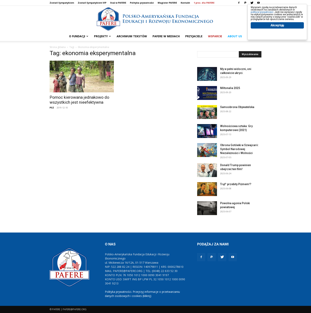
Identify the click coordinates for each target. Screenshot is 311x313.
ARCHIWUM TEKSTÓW (132, 36)
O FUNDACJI (78, 36)
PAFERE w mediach (166, 36)
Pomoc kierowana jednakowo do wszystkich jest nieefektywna (79, 100)
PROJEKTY (102, 36)
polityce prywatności (268, 16)
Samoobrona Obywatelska (237, 107)
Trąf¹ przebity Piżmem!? (235, 184)
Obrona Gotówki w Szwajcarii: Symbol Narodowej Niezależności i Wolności (239, 149)
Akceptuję (277, 41)
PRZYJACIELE (194, 36)
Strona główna (58, 47)
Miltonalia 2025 (230, 88)
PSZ (52, 107)
